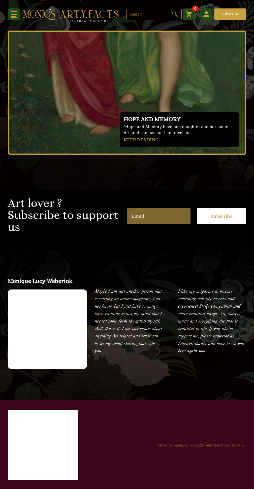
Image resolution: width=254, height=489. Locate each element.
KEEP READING (141, 140)
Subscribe (230, 14)
